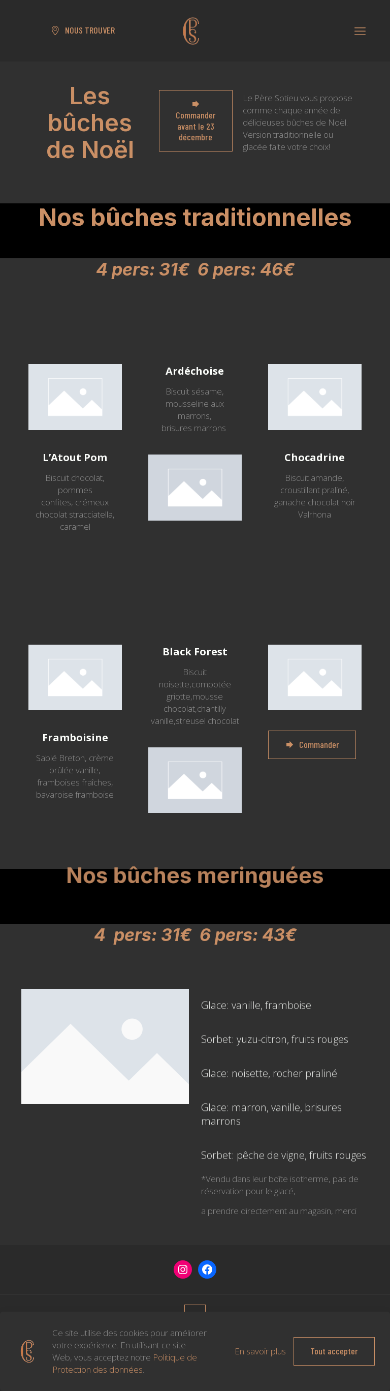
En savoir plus (260, 1351)
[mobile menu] (360, 30)
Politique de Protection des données (124, 1363)
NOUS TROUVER (83, 30)
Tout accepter (334, 1350)
